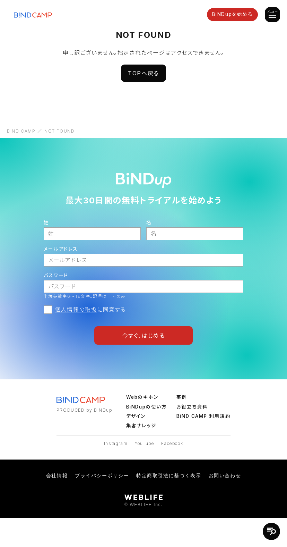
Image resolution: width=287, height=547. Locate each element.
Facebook (172, 443)
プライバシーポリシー (102, 475)
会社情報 (57, 475)
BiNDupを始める (232, 14)
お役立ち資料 (192, 407)
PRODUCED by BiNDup (84, 410)
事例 (181, 397)
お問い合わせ (225, 475)
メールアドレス (61, 249)
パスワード (56, 275)
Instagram (116, 443)
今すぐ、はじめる (143, 335)
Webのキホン (142, 397)
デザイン (136, 416)
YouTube (144, 443)
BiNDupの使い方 (146, 407)
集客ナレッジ (141, 425)
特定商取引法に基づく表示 (168, 475)
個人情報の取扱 (76, 309)
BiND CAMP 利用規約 (203, 416)
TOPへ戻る (143, 73)
